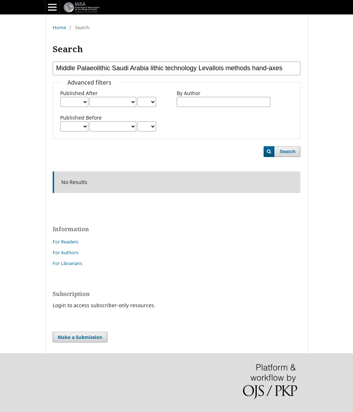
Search (287, 151)
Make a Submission (80, 337)
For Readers (65, 241)
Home (59, 27)
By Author (188, 93)
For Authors (65, 252)
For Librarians (67, 263)
